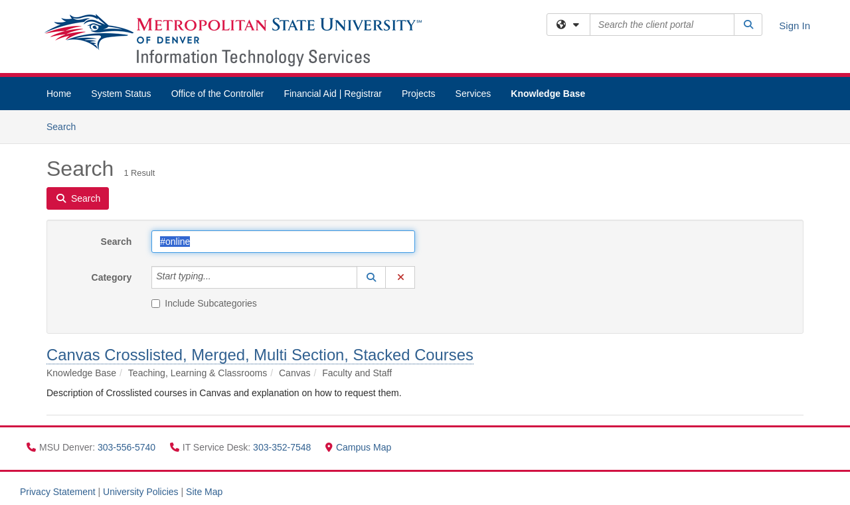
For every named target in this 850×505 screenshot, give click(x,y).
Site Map (204, 491)
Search (66, 125)
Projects (419, 93)
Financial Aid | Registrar (333, 93)
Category (112, 277)
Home (58, 93)
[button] (371, 277)
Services (473, 93)
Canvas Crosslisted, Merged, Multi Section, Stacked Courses (259, 355)
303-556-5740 (128, 447)
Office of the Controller (217, 93)
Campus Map (358, 447)
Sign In (794, 25)
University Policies (141, 491)
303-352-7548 (283, 447)
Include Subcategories (204, 303)
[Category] (218, 277)
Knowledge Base (548, 93)
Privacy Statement (58, 491)
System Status (121, 93)
